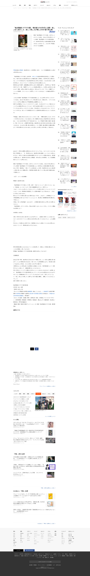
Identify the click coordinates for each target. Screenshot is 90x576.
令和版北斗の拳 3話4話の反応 (20, 412)
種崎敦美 (30, 291)
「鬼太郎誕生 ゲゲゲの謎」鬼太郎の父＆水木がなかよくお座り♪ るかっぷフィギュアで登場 (31, 375)
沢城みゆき (52, 293)
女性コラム (50, 535)
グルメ (35, 540)
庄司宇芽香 (16, 295)
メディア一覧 (70, 536)
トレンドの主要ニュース (50, 416)
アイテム (59, 554)
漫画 (60, 5)
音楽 (21, 536)
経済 (14, 535)
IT (34, 538)
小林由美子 (46, 291)
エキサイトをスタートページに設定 (45, 561)
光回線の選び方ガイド (28, 554)
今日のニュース (74, 5)
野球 (28, 535)
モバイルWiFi (31, 555)
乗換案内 (63, 555)
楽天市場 (64, 217)
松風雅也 (21, 295)
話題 (55, 535)
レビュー (35, 533)
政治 (14, 536)
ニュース (14, 5)
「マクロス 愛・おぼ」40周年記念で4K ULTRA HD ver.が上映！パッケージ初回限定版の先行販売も (32, 379)
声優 (14, 70)
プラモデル (70, 193)
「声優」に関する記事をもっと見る (47, 487)
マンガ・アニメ (37, 535)
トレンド (42, 5)
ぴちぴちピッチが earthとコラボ (20, 401)
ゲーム (35, 536)
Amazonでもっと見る (71, 210)
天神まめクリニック (48, 554)
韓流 (21, 540)
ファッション (36, 541)
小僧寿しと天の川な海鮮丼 (19, 404)
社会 (14, 533)
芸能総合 (22, 533)
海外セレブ (22, 538)
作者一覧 (70, 535)
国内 (20, 5)
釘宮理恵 (36, 293)
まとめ (14, 538)
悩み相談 (40, 555)
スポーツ (35, 5)
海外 (25, 5)
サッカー (28, 536)
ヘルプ (69, 543)
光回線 (22, 555)
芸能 (30, 5)
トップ (15, 393)
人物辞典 (70, 540)
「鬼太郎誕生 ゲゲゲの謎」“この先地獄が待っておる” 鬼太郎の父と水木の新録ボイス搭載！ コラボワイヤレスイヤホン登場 (34, 377)
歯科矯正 (71, 555)
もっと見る (74, 186)
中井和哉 (18, 293)
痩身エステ (47, 557)
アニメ (60, 193)
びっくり (42, 533)
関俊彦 (21, 70)
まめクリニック (41, 554)
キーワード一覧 (71, 538)
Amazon (59, 217)
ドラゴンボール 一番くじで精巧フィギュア (22, 410)
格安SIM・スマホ (72, 554)
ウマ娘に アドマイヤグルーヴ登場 (21, 408)
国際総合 (15, 542)
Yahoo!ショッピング (71, 217)
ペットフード (39, 557)
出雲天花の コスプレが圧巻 (19, 414)
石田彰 (40, 293)
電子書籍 (51, 557)
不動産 (67, 555)
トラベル (49, 538)
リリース (70, 533)
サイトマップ (70, 541)
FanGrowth (35, 554)
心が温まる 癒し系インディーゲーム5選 (22, 402)
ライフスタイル (50, 536)
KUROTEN (21, 554)
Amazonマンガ (65, 193)
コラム (54, 5)
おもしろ (48, 5)
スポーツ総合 (29, 533)
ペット (42, 538)
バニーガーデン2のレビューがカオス (21, 406)
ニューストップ (69, 1)
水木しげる (35, 76)
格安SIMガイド (17, 555)
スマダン (49, 533)
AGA (43, 557)
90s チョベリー (50, 540)
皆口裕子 (32, 293)
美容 (74, 555)
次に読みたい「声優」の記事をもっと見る (46, 523)
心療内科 (54, 554)
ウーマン (51, 555)
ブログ (63, 554)
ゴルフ (28, 538)
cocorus (36, 555)
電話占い (66, 554)
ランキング (66, 5)
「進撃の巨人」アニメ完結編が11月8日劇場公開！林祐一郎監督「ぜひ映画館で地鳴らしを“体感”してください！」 (34, 382)
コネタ (42, 535)
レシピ (55, 555)
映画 (21, 535)
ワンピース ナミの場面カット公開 (21, 399)
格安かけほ (26, 555)
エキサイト (75, 1)
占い (48, 555)
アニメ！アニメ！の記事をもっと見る (47, 386)
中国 (14, 543)
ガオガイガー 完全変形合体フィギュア (22, 397)
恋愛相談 (44, 555)
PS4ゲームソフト (74, 193)
